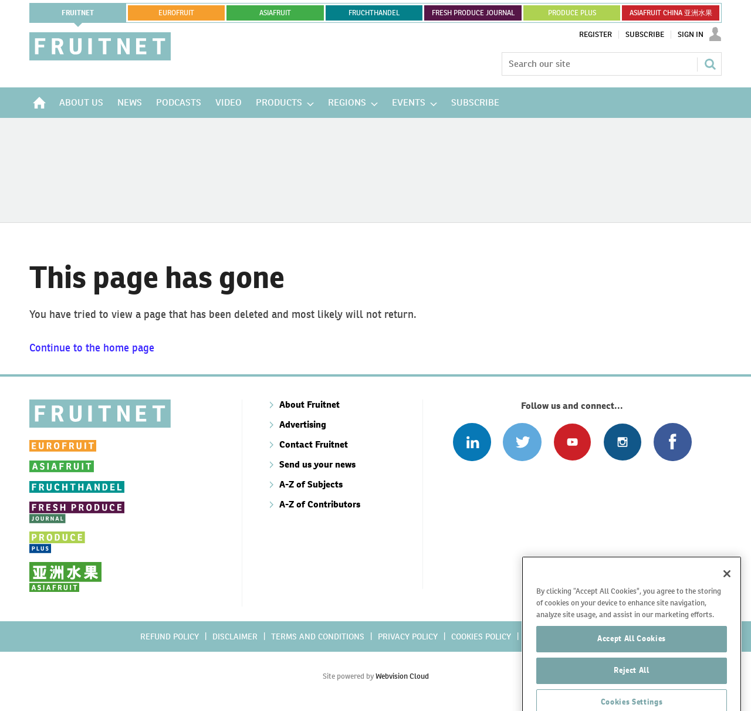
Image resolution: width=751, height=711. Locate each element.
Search (710, 64)
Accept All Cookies (631, 683)
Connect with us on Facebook (673, 442)
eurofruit (176, 13)
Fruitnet (78, 13)
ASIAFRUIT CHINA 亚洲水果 (671, 13)
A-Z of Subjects (311, 484)
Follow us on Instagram (622, 442)
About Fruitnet (309, 404)
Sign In (690, 35)
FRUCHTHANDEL (374, 13)
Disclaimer (235, 636)
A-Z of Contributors (319, 504)
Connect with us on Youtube (572, 442)
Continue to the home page (91, 347)
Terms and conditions (317, 636)
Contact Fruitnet (313, 444)
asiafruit (275, 13)
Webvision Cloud (402, 676)
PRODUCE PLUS (572, 13)
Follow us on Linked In (472, 442)
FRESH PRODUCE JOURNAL (473, 13)
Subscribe (644, 35)
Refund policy (169, 636)
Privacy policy (408, 636)
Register (595, 35)
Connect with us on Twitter (522, 442)
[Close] (727, 618)
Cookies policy (481, 636)
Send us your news (317, 464)
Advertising (302, 424)
